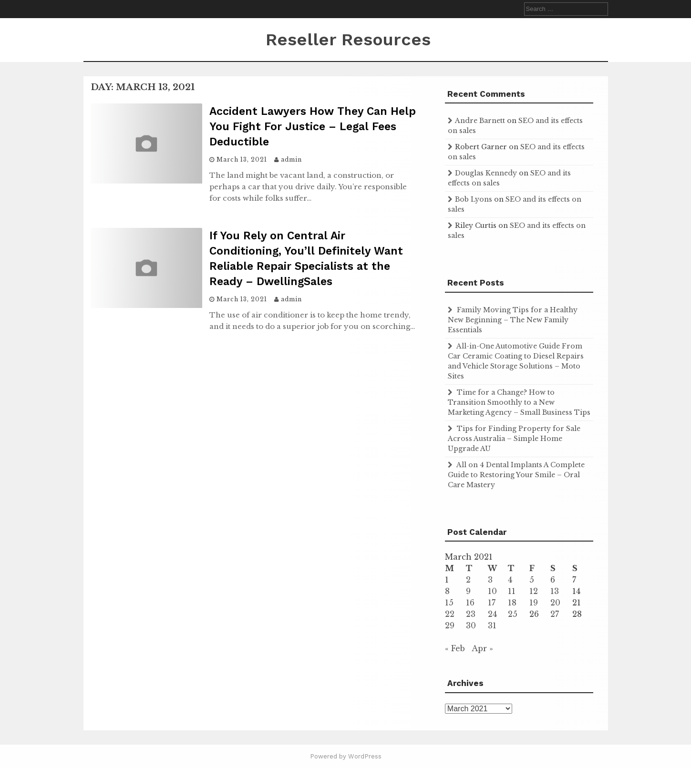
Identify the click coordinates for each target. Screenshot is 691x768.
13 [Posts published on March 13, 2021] (554, 591)
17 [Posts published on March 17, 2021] (491, 602)
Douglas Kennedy (486, 173)
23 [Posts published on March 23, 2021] (470, 614)
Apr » (482, 648)
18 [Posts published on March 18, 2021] (512, 602)
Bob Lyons (473, 199)
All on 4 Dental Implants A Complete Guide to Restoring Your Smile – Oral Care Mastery (516, 475)
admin (291, 159)
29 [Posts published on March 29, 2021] (449, 625)
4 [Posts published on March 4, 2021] (510, 579)
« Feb (455, 648)
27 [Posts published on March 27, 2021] (554, 614)
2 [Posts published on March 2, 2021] (468, 579)
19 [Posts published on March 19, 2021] (533, 602)
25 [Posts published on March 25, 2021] (512, 614)
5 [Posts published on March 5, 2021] (531, 579)
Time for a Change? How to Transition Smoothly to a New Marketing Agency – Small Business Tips (519, 402)
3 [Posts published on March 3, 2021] (490, 579)
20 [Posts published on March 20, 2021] (555, 602)
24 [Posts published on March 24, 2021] (492, 614)
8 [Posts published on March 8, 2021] (447, 591)
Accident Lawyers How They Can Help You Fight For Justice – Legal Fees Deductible (312, 126)
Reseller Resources (348, 40)
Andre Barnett (480, 120)
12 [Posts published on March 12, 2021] (533, 591)
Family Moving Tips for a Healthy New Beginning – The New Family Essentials (513, 320)
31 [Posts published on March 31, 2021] (492, 625)
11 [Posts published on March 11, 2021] (512, 591)
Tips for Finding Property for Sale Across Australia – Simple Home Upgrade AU (514, 438)
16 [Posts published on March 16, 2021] (470, 602)
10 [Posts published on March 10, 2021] (492, 591)
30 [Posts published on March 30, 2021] (471, 625)
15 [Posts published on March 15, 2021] (449, 602)
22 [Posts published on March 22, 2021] (449, 614)
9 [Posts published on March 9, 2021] (468, 591)
